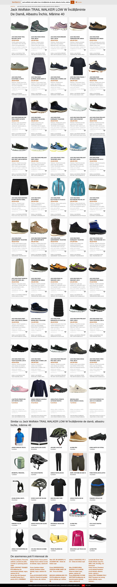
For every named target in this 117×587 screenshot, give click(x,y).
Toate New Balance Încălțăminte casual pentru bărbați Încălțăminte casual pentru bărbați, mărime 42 (77, 417)
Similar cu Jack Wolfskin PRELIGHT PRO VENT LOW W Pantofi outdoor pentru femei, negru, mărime (19, 175)
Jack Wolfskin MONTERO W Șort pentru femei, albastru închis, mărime (19, 199)
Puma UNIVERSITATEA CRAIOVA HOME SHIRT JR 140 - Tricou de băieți (58, 569)
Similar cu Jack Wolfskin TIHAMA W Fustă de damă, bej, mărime (19, 295)
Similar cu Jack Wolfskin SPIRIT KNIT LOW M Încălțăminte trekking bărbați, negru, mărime (19, 336)
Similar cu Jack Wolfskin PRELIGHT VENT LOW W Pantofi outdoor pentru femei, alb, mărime (78, 135)
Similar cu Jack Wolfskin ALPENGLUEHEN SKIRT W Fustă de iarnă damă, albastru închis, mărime (38, 95)
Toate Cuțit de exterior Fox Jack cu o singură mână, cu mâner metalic (97, 416)
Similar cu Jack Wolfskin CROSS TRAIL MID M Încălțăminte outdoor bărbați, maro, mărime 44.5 (77, 376)
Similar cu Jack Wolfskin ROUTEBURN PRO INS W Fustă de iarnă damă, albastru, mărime (97, 175)
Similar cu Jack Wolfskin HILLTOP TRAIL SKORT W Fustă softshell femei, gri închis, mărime (19, 135)
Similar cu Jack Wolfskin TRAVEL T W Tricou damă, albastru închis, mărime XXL (77, 95)
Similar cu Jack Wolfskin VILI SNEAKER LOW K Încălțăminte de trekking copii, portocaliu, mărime (58, 296)
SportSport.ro (16, 2)
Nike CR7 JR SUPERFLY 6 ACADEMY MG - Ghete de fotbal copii (58, 561)
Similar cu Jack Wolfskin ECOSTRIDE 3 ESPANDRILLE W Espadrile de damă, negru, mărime (38, 215)
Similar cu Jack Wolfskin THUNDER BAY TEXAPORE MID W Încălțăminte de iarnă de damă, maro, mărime (38, 256)
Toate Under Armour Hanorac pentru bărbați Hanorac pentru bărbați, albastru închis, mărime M (39, 417)
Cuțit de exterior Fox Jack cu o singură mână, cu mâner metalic (97, 401)
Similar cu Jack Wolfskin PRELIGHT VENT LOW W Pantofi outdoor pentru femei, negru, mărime (97, 135)
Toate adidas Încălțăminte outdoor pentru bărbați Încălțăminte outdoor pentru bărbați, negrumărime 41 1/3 (58, 417)
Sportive (13, 6)
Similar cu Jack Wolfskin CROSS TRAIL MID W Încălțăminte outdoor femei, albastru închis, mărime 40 (38, 54)
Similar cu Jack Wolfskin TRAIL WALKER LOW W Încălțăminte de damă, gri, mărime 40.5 (19, 54)
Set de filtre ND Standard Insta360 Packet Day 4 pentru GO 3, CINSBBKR (18, 577)
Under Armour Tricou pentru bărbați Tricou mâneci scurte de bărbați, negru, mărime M (39, 561)
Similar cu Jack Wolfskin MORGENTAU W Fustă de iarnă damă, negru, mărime (57, 336)
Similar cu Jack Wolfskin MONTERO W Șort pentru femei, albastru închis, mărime (19, 215)
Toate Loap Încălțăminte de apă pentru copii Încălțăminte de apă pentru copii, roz (18, 417)
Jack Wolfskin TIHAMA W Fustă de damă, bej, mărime (19, 280)
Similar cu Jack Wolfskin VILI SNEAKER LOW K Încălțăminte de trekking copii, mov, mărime (77, 296)
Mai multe (88, 585)
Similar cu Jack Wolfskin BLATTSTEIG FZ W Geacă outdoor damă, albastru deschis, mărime (58, 215)
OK (83, 585)
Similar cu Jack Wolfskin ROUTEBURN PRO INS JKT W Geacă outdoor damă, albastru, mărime (78, 215)
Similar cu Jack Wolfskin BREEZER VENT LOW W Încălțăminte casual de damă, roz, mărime (58, 54)
